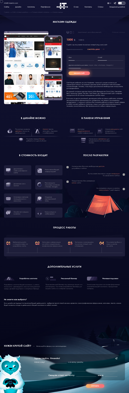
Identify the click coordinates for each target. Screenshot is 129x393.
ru (120, 3)
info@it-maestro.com (11, 3)
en (123, 3)
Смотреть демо (93, 49)
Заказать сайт (79, 73)
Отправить (95, 386)
